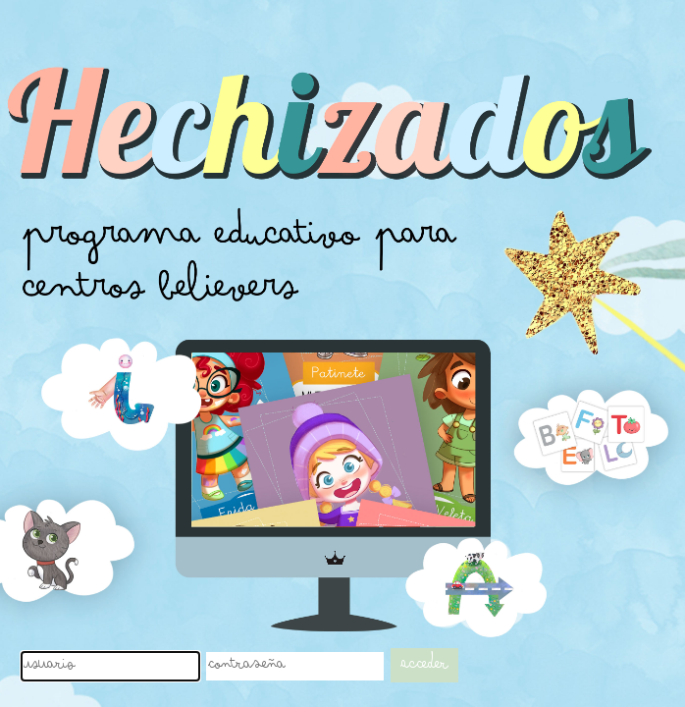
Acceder (424, 665)
